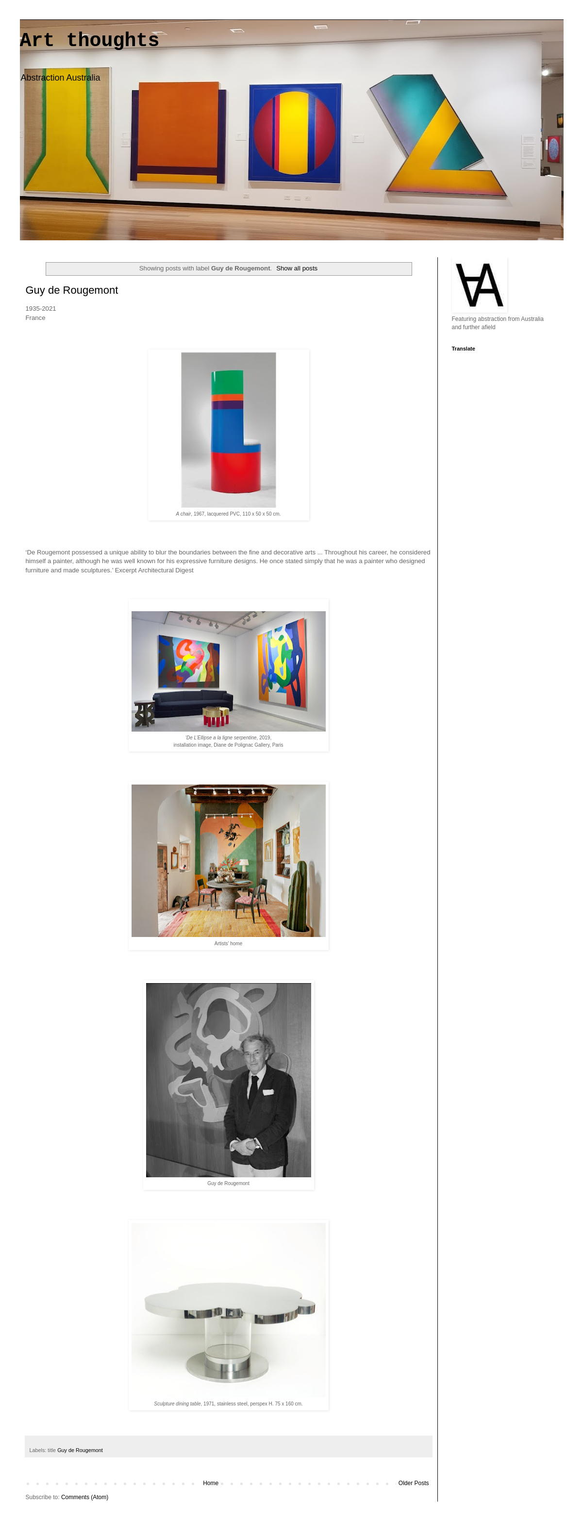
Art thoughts (90, 41)
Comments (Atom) (84, 1497)
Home (210, 1483)
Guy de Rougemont (72, 290)
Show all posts (296, 268)
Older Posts (414, 1483)
